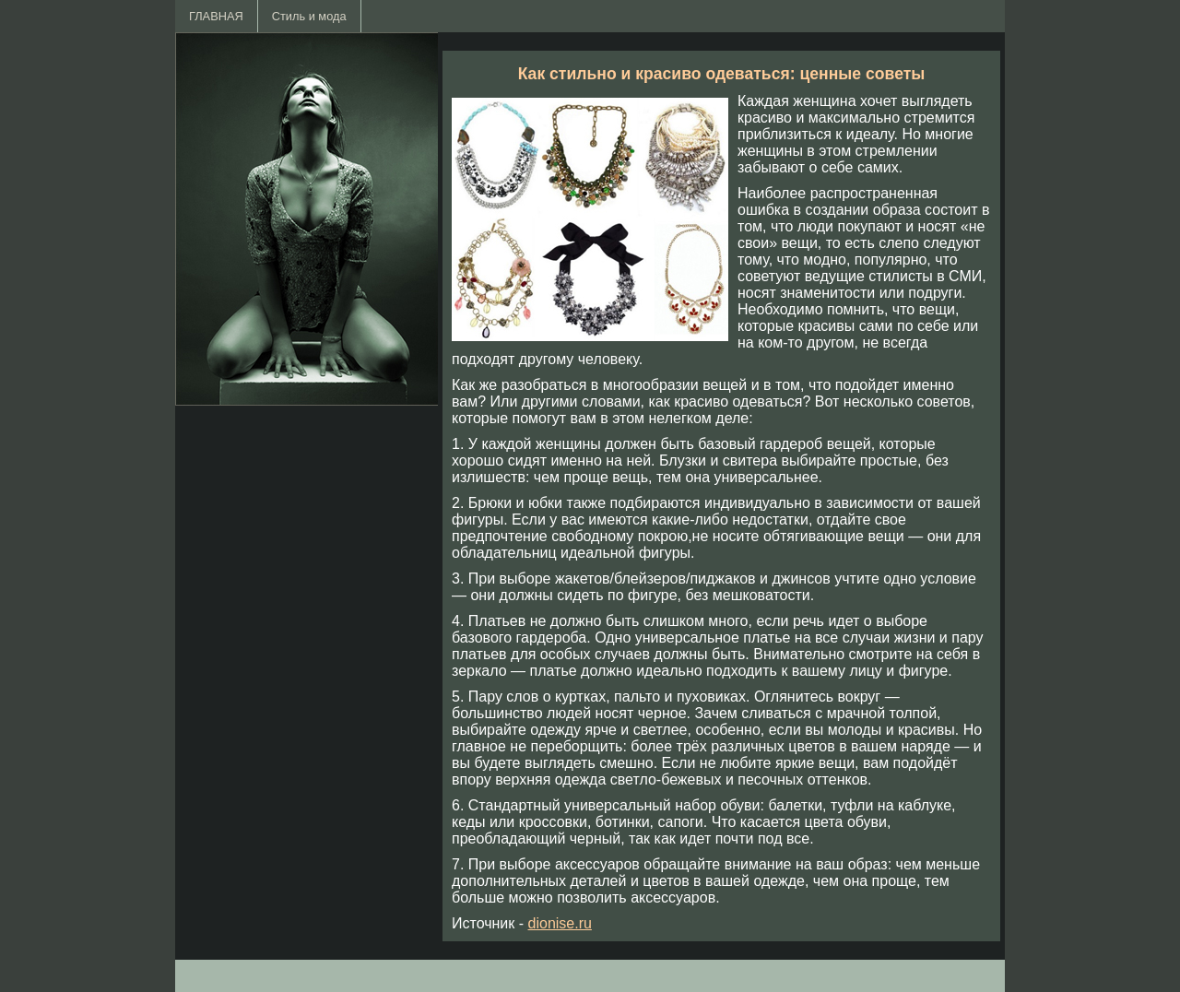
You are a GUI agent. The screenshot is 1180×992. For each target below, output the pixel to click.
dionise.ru (560, 923)
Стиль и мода (309, 16)
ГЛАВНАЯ (216, 16)
